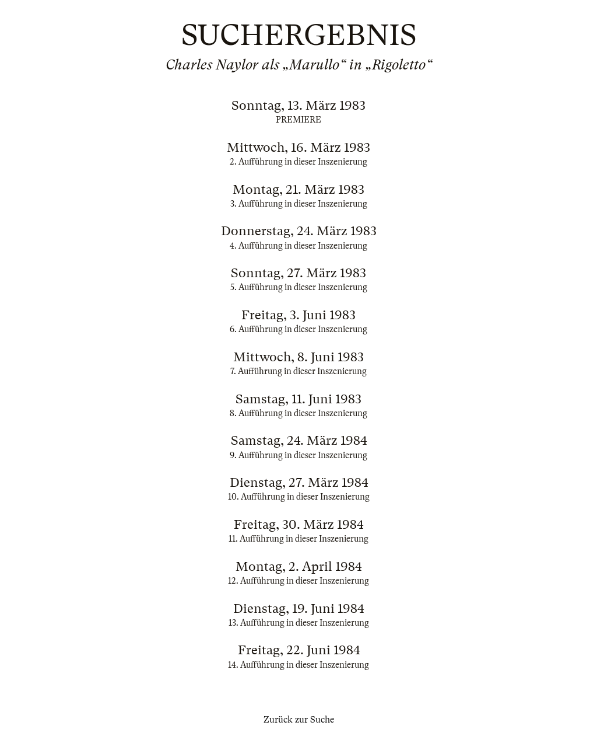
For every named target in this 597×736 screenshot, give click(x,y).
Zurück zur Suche (299, 719)
